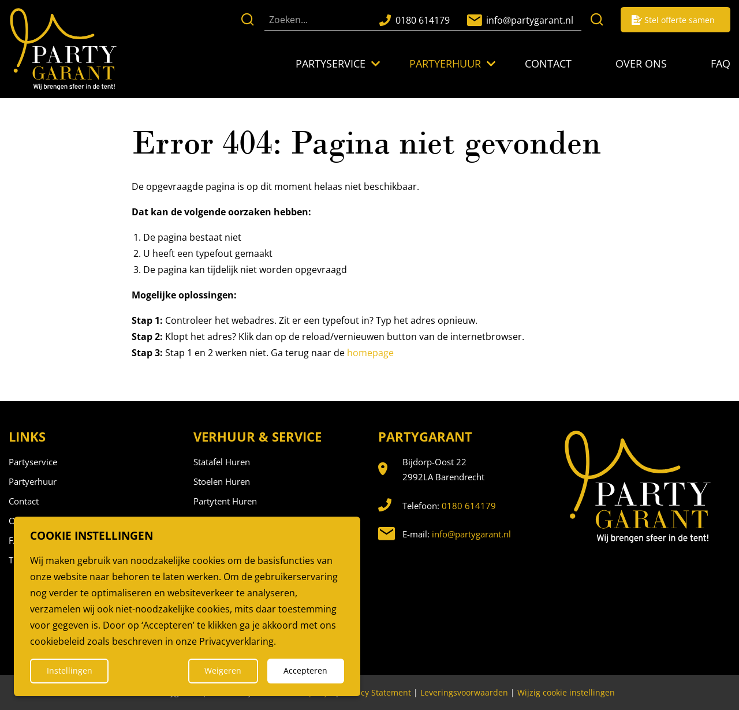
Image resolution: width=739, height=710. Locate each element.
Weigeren (222, 670)
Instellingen (69, 670)
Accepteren (305, 670)
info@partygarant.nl (471, 534)
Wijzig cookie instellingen (566, 692)
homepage (370, 352)
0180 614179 (469, 505)
